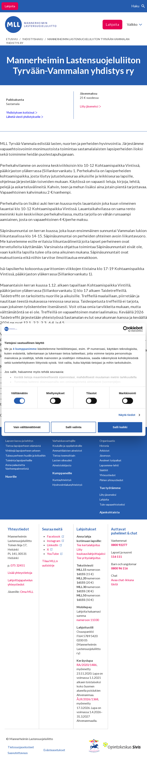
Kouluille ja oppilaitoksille (67, 445)
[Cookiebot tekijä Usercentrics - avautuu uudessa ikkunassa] (126, 329)
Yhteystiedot (108, 475)
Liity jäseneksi (90, 106)
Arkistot (104, 450)
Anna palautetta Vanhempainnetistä (17, 466)
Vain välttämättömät (27, 427)
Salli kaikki (120, 427)
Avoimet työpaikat (110, 460)
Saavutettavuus (18, 753)
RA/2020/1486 (87, 664)
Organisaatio (107, 440)
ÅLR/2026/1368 (87, 699)
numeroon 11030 (88, 620)
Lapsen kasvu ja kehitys (19, 440)
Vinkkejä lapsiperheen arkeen (22, 450)
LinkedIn (52, 545)
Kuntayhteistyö (61, 479)
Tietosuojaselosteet (21, 747)
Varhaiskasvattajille (63, 440)
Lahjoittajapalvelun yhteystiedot (20, 582)
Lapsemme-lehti (109, 465)
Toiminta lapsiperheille (18, 460)
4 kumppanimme (25, 348)
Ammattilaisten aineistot (67, 450)
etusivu (12, 39)
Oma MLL (26, 591)
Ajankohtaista (110, 512)
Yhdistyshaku (32, 39)
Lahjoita (10, 6)
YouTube (53, 553)
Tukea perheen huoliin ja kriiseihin (25, 455)
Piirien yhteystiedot (111, 480)
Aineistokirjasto (61, 465)
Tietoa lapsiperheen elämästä (23, 445)
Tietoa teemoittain (63, 455)
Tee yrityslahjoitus (88, 558)
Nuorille (11, 476)
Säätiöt (104, 470)
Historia (104, 445)
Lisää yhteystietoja (20, 572)
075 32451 (18, 565)
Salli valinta (74, 427)
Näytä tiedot (127, 415)
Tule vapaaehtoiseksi (112, 504)
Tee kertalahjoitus (88, 545)
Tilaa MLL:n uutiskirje (50, 563)
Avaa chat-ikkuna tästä (122, 582)
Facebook (53, 536)
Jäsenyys (105, 455)
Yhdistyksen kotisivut (21, 112)
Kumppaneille (62, 473)
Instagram (53, 541)
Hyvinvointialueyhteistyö (67, 484)
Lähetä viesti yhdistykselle (24, 116)
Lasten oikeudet (62, 460)
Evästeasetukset (54, 750)
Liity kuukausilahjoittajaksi (91, 551)
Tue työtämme (110, 488)
